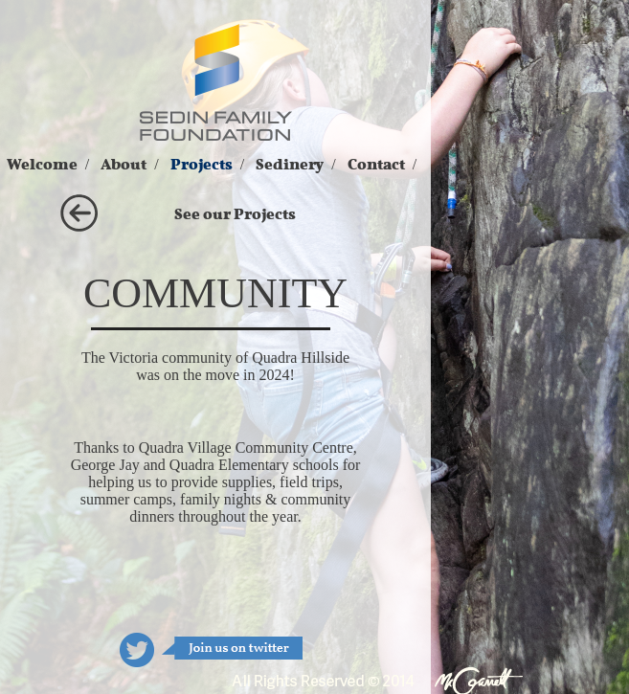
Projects (201, 164)
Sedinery (290, 164)
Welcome (42, 164)
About (123, 164)
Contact (376, 164)
